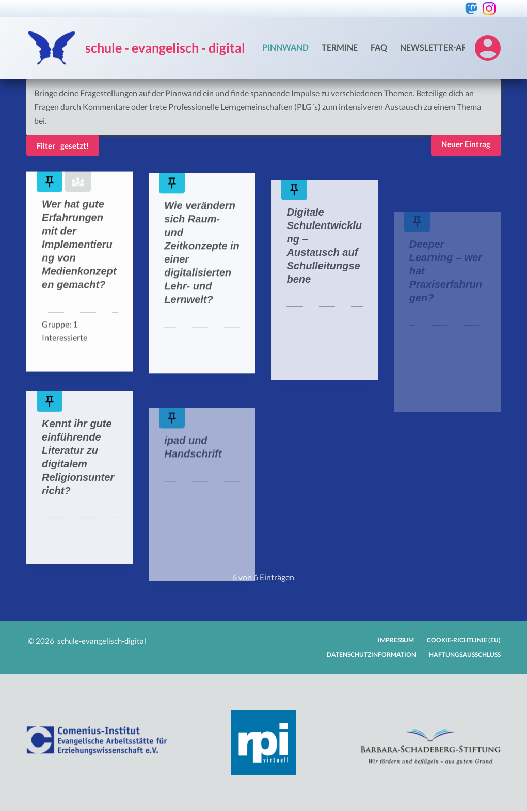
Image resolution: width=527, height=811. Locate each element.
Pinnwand (285, 47)
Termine (340, 47)
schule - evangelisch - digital (165, 47)
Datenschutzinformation (371, 654)
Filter (46, 145)
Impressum (396, 640)
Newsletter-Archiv (443, 47)
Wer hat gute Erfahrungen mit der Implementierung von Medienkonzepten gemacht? (79, 245)
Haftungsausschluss (465, 654)
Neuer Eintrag (465, 144)
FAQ (379, 47)
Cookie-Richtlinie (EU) (464, 640)
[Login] (488, 48)
